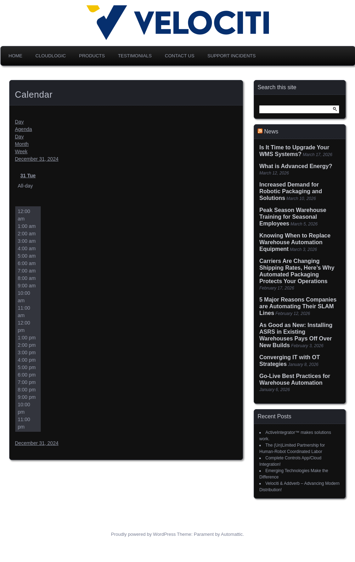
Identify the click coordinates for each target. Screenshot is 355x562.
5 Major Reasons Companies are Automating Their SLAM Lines (298, 306)
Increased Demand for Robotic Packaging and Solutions (290, 191)
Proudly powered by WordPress (143, 534)
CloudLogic (50, 55)
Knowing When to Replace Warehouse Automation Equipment (295, 242)
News (271, 131)
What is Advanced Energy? (295, 166)
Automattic (232, 534)
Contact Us (179, 55)
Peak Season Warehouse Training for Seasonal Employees (292, 216)
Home (15, 55)
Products (92, 55)
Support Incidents (232, 55)
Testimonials (135, 55)
